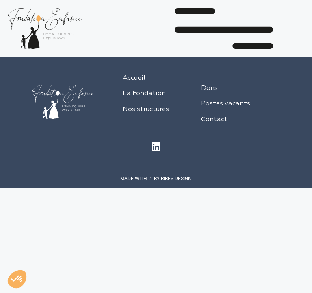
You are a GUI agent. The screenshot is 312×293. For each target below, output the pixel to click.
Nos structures (146, 109)
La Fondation (144, 93)
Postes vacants (225, 104)
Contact (214, 119)
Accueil (134, 78)
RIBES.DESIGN (176, 178)
